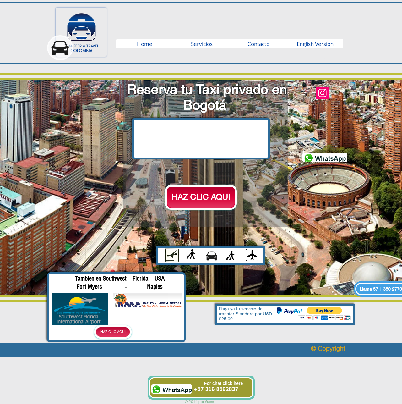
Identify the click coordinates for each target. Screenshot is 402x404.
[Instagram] (322, 93)
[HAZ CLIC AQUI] (201, 197)
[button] (324, 313)
